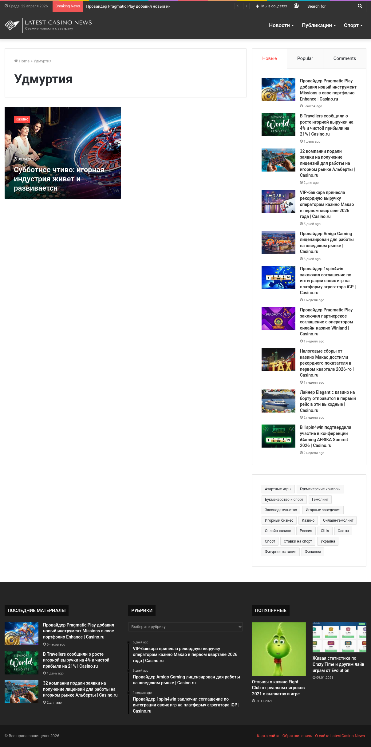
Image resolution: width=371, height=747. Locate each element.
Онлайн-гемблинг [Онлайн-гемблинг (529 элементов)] (338, 520)
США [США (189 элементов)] (325, 531)
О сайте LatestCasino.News (340, 735)
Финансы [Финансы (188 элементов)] (313, 552)
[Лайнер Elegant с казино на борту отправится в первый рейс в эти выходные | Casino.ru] (278, 401)
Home (22, 61)
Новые (269, 58)
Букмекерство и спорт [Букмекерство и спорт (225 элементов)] (284, 499)
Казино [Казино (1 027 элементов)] (308, 520)
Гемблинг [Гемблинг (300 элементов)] (320, 499)
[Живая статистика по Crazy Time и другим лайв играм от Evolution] (339, 637)
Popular (305, 58)
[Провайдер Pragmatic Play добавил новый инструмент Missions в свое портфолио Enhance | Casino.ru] (278, 89)
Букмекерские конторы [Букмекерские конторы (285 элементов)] (320, 489)
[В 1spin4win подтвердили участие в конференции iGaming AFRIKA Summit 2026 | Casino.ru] (278, 436)
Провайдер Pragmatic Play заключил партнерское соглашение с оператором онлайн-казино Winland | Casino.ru (326, 321)
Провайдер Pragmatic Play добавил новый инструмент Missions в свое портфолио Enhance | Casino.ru (78, 630)
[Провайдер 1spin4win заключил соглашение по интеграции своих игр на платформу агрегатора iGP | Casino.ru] (278, 277)
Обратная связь (297, 735)
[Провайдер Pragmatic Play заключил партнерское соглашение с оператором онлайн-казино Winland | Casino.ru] (278, 318)
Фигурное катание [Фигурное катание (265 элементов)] (280, 552)
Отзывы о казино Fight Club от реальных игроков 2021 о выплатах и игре (278, 687)
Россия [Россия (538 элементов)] (306, 531)
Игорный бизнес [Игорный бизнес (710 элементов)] (279, 520)
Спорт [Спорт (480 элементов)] (270, 541)
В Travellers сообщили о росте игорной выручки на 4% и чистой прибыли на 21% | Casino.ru (76, 660)
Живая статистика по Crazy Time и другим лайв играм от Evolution (338, 664)
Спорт (351, 25)
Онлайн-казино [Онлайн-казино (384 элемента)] (278, 531)
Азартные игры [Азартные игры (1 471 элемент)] (278, 489)
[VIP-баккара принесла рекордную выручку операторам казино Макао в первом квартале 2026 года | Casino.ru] (278, 201)
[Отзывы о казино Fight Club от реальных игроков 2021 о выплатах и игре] (279, 649)
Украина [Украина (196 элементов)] (328, 541)
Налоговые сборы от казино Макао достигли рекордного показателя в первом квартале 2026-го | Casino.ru (327, 363)
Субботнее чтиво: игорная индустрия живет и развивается (59, 178)
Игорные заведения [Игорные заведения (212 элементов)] (323, 510)
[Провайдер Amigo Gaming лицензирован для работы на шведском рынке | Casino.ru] (278, 242)
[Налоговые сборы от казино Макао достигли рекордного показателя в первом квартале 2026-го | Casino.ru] (278, 359)
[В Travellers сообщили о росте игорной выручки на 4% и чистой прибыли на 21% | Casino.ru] (278, 124)
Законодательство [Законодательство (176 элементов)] (281, 510)
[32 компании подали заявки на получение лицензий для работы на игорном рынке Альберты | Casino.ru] (278, 160)
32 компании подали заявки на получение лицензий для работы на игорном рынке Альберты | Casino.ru (327, 163)
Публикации (317, 25)
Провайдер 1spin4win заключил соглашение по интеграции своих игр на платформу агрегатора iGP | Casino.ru (328, 280)
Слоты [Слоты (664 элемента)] (343, 531)
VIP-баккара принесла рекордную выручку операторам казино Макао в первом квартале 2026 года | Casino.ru (327, 204)
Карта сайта (268, 735)
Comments (345, 58)
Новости (279, 25)
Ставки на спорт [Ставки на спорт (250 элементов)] (298, 541)
